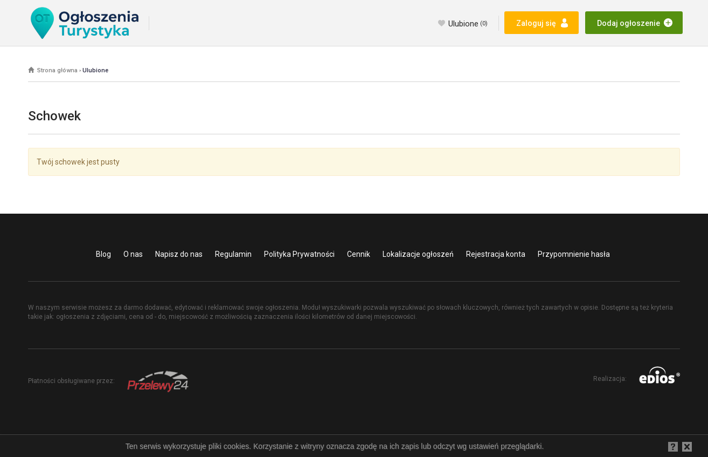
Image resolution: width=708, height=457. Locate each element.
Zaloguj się (536, 23)
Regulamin (233, 254)
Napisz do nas (179, 254)
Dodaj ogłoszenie (628, 23)
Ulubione (468, 24)
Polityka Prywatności (299, 254)
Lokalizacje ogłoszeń (418, 254)
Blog (103, 254)
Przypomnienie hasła (574, 254)
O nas (133, 254)
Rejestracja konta (495, 254)
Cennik (358, 254)
